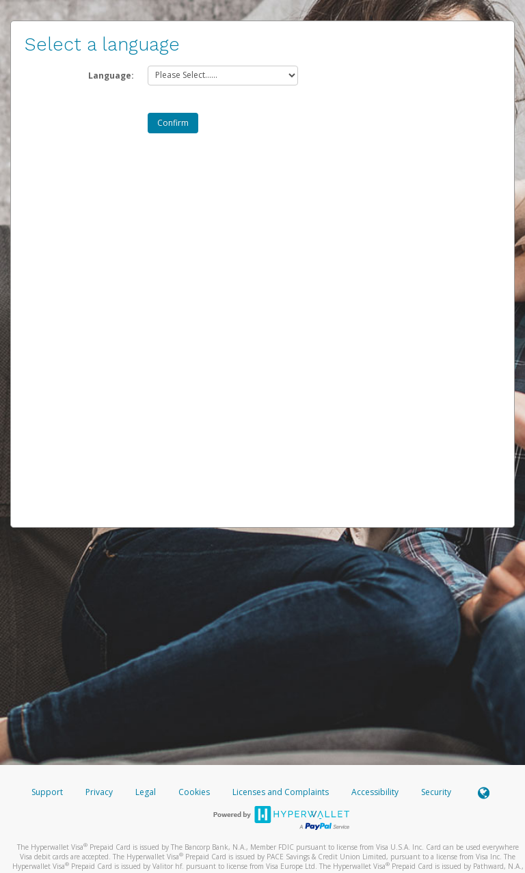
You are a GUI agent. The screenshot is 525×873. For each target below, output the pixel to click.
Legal (145, 792)
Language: (111, 75)
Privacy (99, 792)
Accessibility (375, 792)
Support (47, 792)
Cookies (194, 792)
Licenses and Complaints (281, 792)
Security (436, 792)
